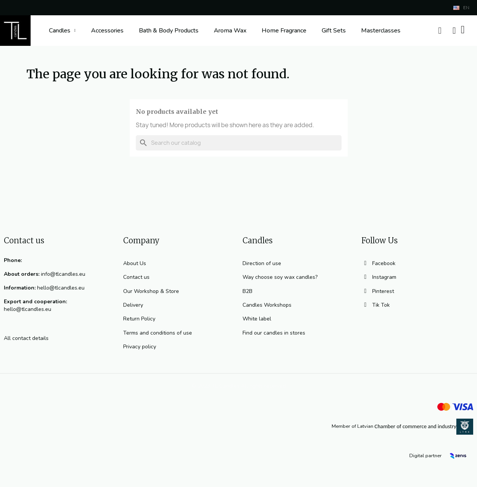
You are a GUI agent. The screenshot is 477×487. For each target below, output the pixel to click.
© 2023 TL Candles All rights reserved (239, 386)
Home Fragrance (284, 30)
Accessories (107, 30)
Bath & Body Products (169, 30)
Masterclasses (380, 30)
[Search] (239, 142)
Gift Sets (334, 30)
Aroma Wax (230, 30)
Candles (62, 30)
